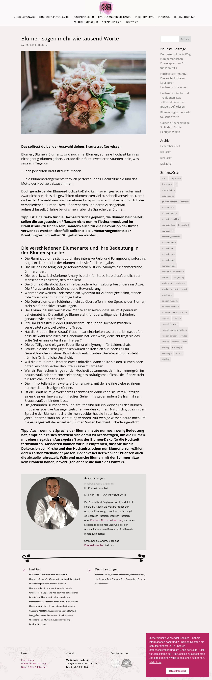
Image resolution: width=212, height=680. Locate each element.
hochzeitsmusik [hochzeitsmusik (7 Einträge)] (169, 242)
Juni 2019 (166, 158)
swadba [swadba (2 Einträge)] (165, 341)
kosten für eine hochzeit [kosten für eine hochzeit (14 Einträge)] (173, 271)
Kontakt (132, 22)
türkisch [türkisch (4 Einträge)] (178, 353)
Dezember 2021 (170, 146)
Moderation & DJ (24, 17)
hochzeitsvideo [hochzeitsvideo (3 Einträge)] (168, 265)
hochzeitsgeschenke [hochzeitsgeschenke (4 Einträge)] (171, 236)
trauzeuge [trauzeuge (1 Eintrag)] (177, 347)
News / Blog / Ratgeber (34, 667)
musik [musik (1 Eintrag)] (184, 289)
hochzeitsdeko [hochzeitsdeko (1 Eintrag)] (168, 224)
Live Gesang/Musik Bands (114, 17)
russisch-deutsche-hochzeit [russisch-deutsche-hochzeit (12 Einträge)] (174, 330)
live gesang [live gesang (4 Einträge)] (178, 277)
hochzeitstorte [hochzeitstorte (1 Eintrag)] (168, 260)
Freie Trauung (144, 17)
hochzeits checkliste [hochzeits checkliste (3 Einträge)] (171, 219)
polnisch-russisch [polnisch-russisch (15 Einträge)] (170, 300)
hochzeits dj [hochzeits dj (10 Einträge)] (183, 224)
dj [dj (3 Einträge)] (176, 184)
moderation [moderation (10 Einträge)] (167, 283)
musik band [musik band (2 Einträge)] (167, 295)
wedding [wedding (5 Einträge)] (165, 359)
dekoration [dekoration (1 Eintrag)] (167, 184)
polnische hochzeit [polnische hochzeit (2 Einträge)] (170, 306)
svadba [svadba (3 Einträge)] (184, 335)
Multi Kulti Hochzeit (37, 45)
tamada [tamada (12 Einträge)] (175, 341)
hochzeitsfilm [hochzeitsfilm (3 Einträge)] (168, 230)
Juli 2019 (165, 152)
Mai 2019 (165, 163)
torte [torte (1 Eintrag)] (185, 341)
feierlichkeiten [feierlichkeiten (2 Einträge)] (168, 189)
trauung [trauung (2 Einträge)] (165, 347)
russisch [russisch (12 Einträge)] (177, 318)
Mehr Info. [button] (155, 662)
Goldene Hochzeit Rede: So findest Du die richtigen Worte (175, 127)
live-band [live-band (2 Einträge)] (166, 277)
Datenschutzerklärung (33, 663)
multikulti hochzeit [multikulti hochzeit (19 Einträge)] (170, 289)
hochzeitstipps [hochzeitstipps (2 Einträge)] (168, 254)
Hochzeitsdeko (184, 17)
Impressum (27, 660)
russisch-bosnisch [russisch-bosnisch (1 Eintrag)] (170, 324)
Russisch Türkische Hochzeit (106, 520)
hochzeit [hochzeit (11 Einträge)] (184, 201)
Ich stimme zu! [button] (177, 671)
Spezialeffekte (112, 22)
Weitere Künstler (86, 22)
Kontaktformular (93, 545)
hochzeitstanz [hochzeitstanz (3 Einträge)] (168, 248)
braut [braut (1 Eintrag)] (164, 178)
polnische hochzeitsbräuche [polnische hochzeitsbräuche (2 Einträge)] (174, 312)
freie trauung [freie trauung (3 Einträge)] (168, 195)
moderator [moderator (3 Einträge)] (181, 283)
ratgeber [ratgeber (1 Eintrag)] (166, 318)
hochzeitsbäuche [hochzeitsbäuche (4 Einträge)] (169, 213)
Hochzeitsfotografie (53, 17)
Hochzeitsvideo (83, 17)
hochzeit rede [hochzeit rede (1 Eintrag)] (168, 207)
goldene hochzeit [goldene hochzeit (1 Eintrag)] (169, 201)
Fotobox (164, 17)
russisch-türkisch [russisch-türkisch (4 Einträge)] (169, 335)
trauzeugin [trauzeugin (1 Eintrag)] (167, 353)
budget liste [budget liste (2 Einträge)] (175, 178)
